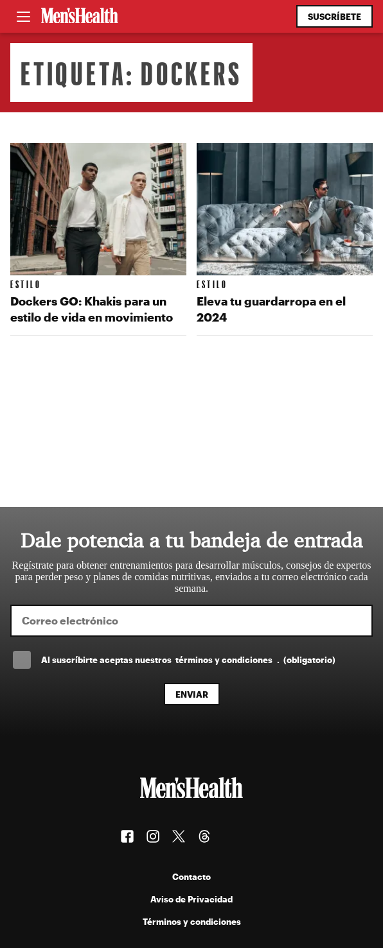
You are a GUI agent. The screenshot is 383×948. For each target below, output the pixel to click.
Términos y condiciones (192, 921)
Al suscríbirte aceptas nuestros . (188, 659)
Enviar (191, 694)
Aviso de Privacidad (191, 899)
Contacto (191, 876)
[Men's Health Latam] (79, 17)
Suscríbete (334, 16)
